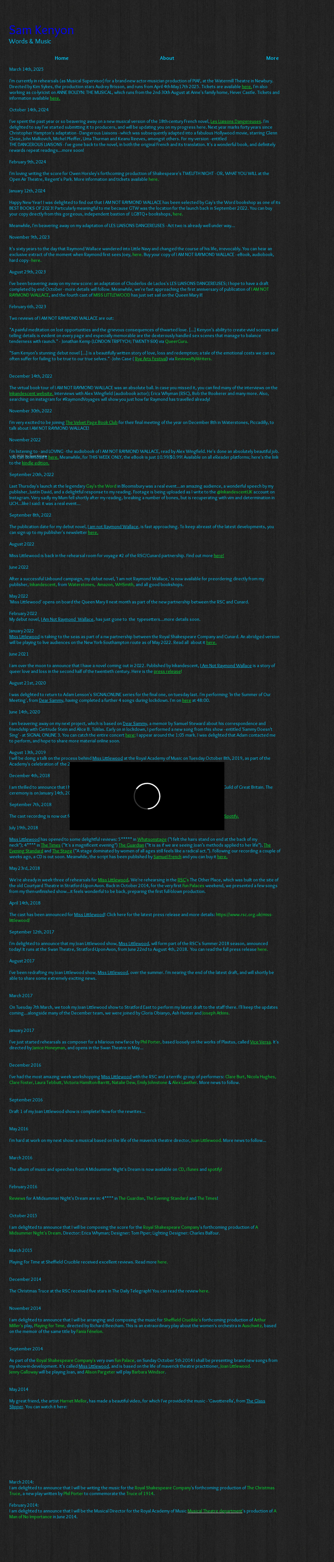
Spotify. (231, 816)
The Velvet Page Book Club (92, 422)
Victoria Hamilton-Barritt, (87, 1082)
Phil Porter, (151, 1042)
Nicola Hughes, (261, 1077)
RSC (182, 880)
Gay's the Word (101, 486)
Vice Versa (260, 1042)
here (262, 949)
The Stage (62, 851)
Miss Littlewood (113, 880)
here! (219, 555)
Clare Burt (235, 1077)
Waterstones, (82, 584)
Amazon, (105, 584)
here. (178, 214)
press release (167, 671)
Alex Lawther (184, 1082)
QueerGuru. (176, 341)
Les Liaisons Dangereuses (236, 121)
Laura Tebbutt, (49, 1082)
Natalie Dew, (124, 1082)
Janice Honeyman (49, 1048)
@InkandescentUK (234, 492)
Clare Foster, (21, 1082)
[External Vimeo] (147, 796)
